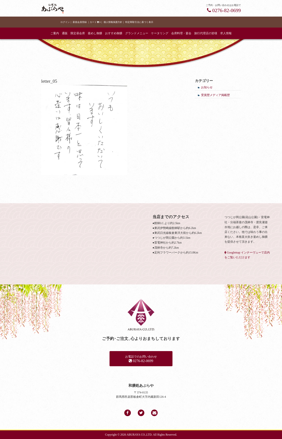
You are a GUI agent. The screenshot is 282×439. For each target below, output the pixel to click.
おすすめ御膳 (113, 33)
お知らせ (207, 87)
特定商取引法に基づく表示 (139, 22)
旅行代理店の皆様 (205, 33)
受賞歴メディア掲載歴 (215, 95)
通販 (65, 33)
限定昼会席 (77, 33)
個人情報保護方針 (113, 22)
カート (95, 22)
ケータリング (159, 33)
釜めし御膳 (95, 33)
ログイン (65, 22)
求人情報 (226, 33)
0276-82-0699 (224, 10)
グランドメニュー (136, 33)
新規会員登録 (80, 22)
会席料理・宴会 (181, 33)
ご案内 (54, 33)
